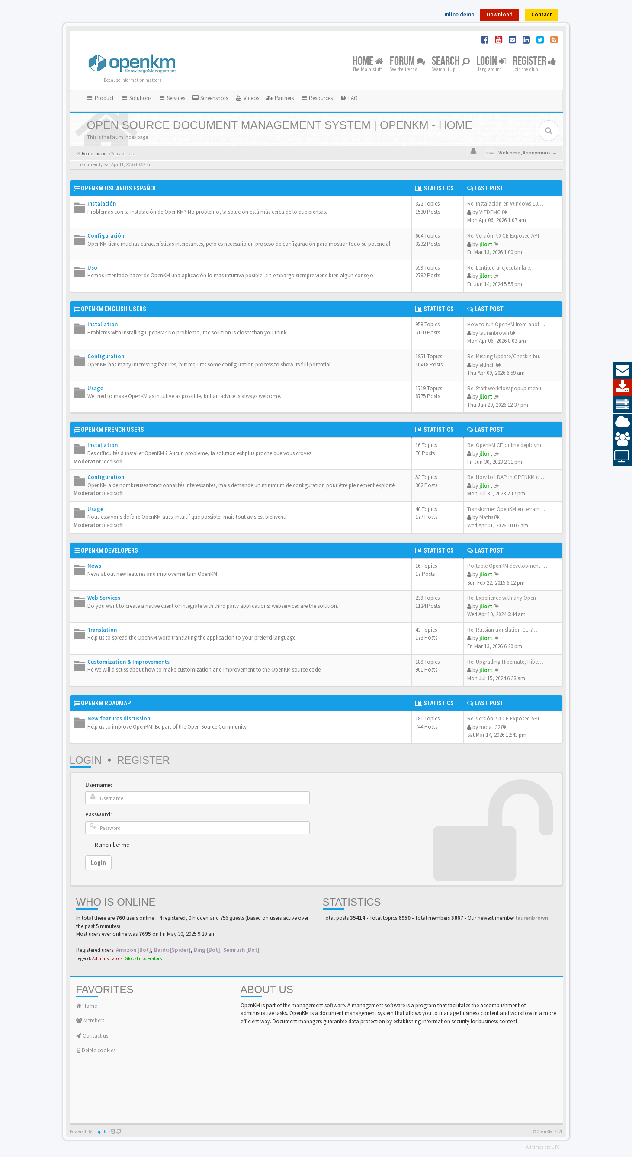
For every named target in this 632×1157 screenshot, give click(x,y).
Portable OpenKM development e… (508, 565)
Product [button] (100, 98)
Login (491, 62)
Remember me (112, 844)
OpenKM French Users (112, 429)
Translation (102, 629)
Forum (407, 62)
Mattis (486, 517)
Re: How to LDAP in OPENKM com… (509, 477)
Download (500, 14)
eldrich (487, 365)
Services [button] (171, 98)
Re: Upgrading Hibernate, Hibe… (505, 661)
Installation (102, 324)
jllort (485, 244)
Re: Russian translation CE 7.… (503, 629)
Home (368, 62)
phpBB (100, 1132)
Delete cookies (95, 1050)
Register (534, 62)
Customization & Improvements (128, 661)
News (94, 565)
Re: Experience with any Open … (505, 597)
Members (90, 1020)
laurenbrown (494, 333)
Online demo (458, 14)
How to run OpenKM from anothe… (509, 324)
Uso (92, 267)
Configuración (105, 235)
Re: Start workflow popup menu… (507, 388)
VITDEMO (490, 212)
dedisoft (113, 461)
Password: (98, 814)
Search (451, 62)
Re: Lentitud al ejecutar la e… (501, 267)
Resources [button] (317, 98)
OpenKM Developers (109, 550)
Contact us (92, 1035)
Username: (98, 785)
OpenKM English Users (113, 308)
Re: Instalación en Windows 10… (505, 203)
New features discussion (118, 718)
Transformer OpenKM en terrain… (506, 509)
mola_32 (489, 727)
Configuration (105, 356)
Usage (95, 388)
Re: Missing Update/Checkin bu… (506, 356)
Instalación (101, 203)
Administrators (107, 958)
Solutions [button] (136, 98)
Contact (541, 14)
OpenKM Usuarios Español (119, 188)
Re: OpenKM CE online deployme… (508, 445)
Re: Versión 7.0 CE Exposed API (503, 235)
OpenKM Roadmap (106, 703)
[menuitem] (210, 98)
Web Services (103, 597)
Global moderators (143, 958)
